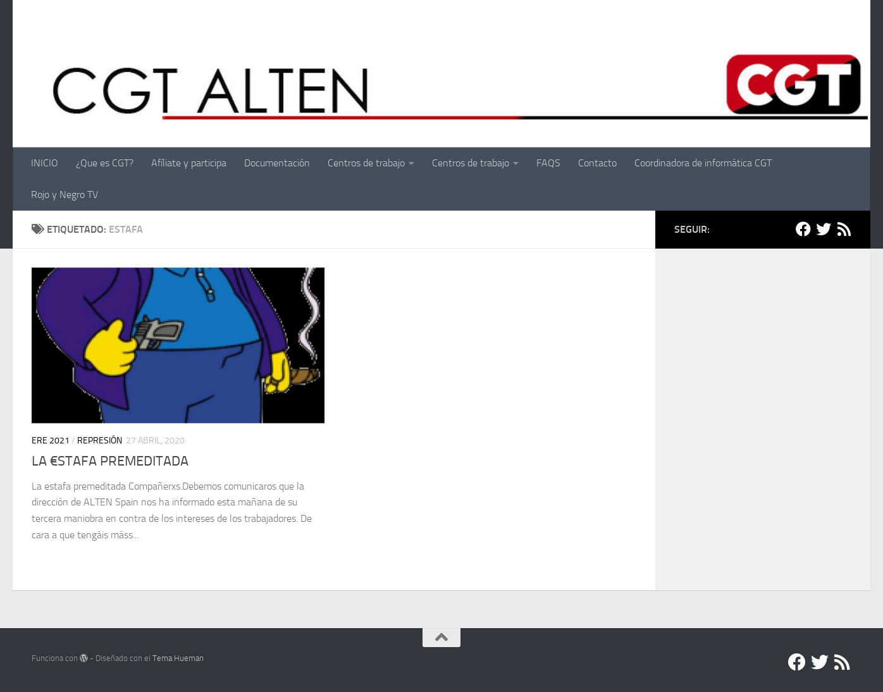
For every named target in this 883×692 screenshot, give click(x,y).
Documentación (277, 163)
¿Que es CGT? (104, 163)
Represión (99, 440)
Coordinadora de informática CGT (703, 163)
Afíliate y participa (188, 163)
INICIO (44, 163)
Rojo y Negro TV (64, 194)
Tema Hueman (178, 658)
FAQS (548, 163)
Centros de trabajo (366, 163)
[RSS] (843, 229)
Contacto (597, 163)
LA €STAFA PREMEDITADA (110, 461)
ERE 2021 (51, 440)
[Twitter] (823, 229)
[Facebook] (803, 229)
